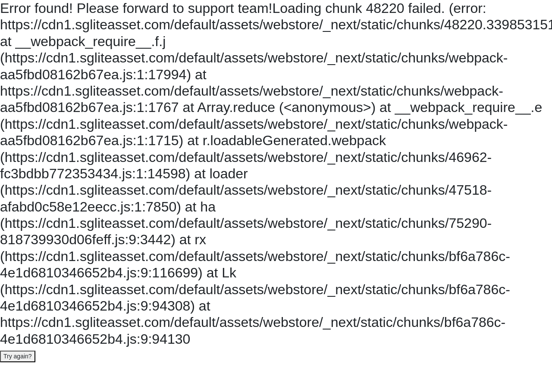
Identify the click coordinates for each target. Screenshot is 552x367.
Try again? (17, 356)
